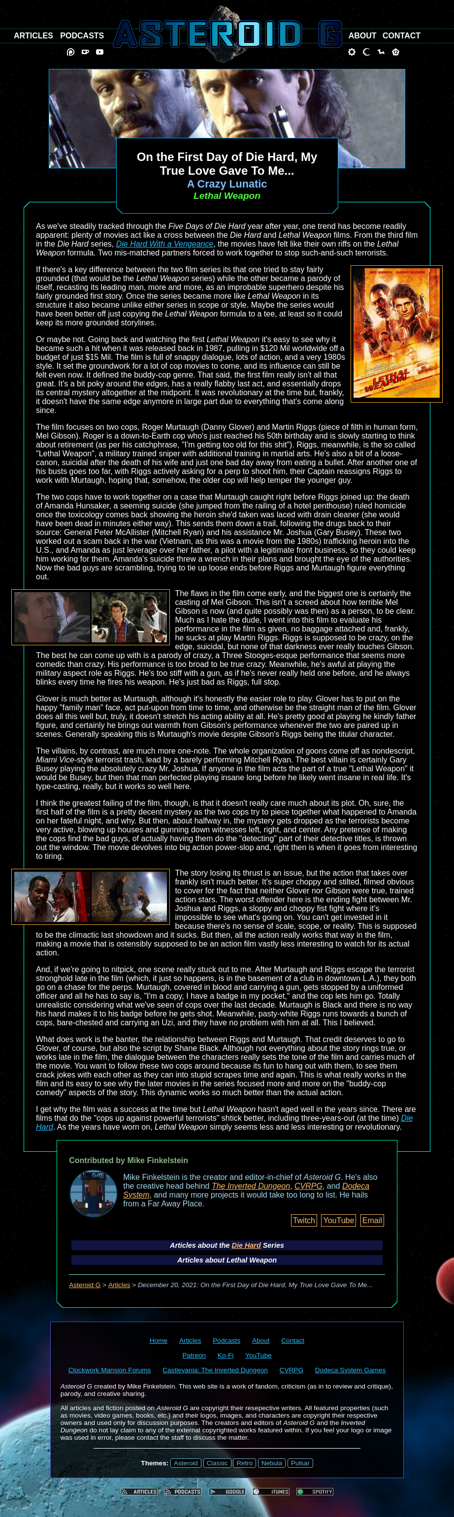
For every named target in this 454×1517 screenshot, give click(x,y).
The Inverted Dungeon (251, 1186)
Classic (217, 1463)
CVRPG (308, 1186)
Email (372, 1220)
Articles (119, 1285)
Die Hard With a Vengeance (165, 244)
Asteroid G (84, 1285)
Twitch (304, 1220)
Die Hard (246, 1245)
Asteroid (186, 1463)
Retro (244, 1463)
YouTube (338, 1220)
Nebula (271, 1463)
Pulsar (300, 1463)
